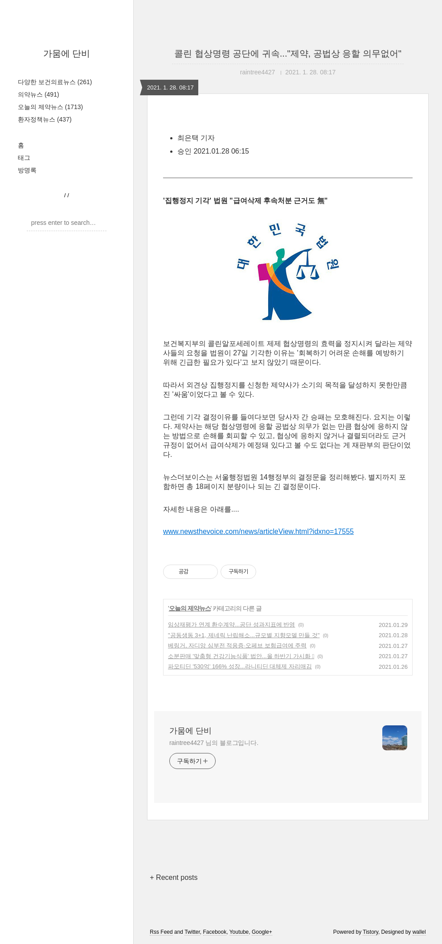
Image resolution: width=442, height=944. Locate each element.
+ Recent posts (173, 877)
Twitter (192, 932)
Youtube (239, 932)
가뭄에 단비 (66, 53)
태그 (24, 157)
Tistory (370, 932)
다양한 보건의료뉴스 (55, 81)
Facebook (215, 932)
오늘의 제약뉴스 (50, 106)
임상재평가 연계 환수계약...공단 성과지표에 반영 (231, 624)
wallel (419, 932)
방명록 (27, 170)
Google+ (262, 932)
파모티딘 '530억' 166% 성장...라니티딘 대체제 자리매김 (240, 666)
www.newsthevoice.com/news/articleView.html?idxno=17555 (258, 531)
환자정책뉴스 (45, 119)
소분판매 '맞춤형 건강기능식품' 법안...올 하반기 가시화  (241, 656)
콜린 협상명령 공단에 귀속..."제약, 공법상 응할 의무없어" (287, 53)
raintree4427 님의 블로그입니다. (213, 742)
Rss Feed (161, 932)
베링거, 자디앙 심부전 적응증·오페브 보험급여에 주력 (237, 645)
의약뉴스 (38, 94)
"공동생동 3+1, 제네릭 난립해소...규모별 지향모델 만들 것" (243, 635)
